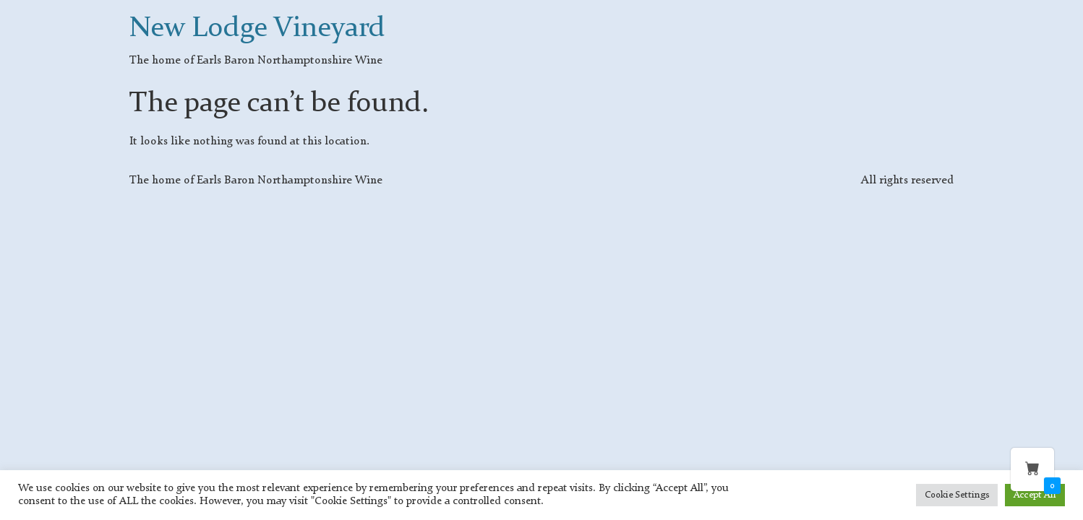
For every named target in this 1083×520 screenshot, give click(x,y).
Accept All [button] (1035, 495)
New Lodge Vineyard (257, 28)
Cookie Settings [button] (957, 495)
